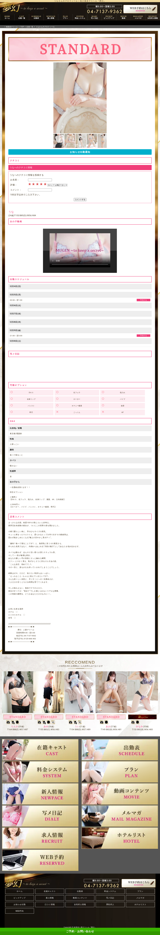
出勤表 (80, 891)
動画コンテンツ (80, 898)
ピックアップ (20, 898)
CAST (21, 17)
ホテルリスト (140, 904)
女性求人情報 (80, 904)
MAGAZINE (138, 17)
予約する (143, 300)
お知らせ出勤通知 (80, 152)
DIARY (94, 17)
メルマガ (140, 898)
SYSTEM (80, 17)
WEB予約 (20, 911)
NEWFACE (50, 17)
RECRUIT (152, 17)
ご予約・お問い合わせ (80, 931)
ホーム (20, 891)
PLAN (65, 17)
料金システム (110, 891)
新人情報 (50, 898)
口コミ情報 (50, 904)
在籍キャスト (50, 891)
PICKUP (109, 17)
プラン (140, 891)
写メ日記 (110, 898)
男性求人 (110, 904)
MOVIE (124, 17)
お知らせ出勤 (20, 904)
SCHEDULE (36, 17)
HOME (7, 17)
